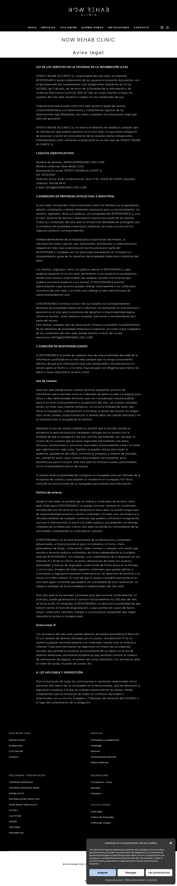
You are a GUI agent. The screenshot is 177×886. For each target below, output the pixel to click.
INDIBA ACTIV (16, 793)
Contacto (14, 757)
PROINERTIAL (16, 832)
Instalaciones (16, 745)
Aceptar (102, 872)
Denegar (130, 872)
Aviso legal (151, 880)
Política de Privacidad (134, 880)
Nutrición (95, 751)
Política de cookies (114, 880)
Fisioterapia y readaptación (105, 740)
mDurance (96, 793)
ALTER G (13, 810)
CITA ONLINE (16, 751)
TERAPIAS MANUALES (21, 782)
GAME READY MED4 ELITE (23, 804)
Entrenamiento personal (103, 757)
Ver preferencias (159, 872)
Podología (96, 745)
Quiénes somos (17, 740)
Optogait (95, 787)
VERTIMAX (14, 827)
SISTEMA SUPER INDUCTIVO (24, 799)
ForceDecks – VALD (101, 782)
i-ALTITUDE (15, 816)
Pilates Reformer (100, 762)
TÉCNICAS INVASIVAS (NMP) (24, 787)
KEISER (13, 821)
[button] (170, 843)
